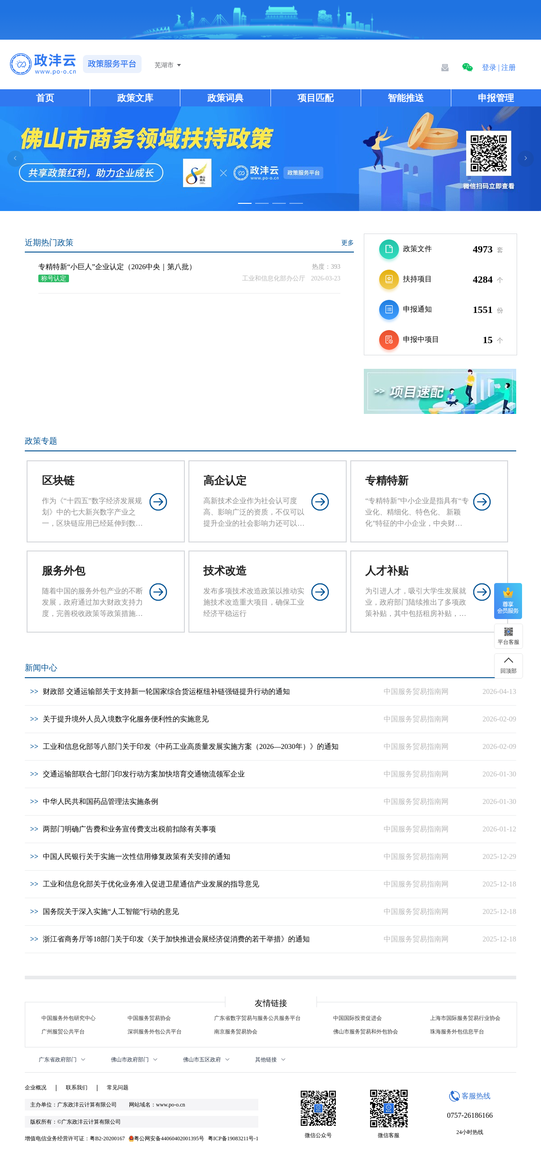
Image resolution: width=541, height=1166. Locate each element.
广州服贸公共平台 (63, 1031)
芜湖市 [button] (168, 65)
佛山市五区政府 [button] (206, 1059)
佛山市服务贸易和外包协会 (365, 1031)
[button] (467, 67)
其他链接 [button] (270, 1059)
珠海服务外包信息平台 (457, 1031)
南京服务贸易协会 (235, 1031)
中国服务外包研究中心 (68, 1018)
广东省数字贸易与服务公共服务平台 (257, 1018)
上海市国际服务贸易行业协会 (465, 1018)
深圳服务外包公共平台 (155, 1031)
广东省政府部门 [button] (62, 1059)
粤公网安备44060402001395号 (166, 1138)
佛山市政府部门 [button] (134, 1059)
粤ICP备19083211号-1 (233, 1138)
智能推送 (406, 98)
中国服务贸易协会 (149, 1018)
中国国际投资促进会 (357, 1018)
